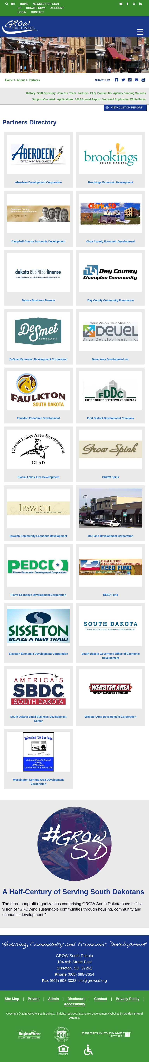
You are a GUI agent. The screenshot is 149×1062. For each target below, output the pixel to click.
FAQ (93, 93)
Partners (83, 93)
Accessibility (74, 1004)
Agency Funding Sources (129, 93)
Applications (65, 99)
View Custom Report (124, 107)
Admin (53, 999)
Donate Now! (36, 8)
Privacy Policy (127, 999)
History (30, 93)
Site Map (12, 999)
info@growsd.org (92, 980)
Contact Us (104, 93)
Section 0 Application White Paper (124, 99)
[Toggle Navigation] (140, 32)
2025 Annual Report (87, 99)
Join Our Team (66, 93)
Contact (37, 12)
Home (24, 3)
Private (33, 999)
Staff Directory (46, 93)
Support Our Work (43, 99)
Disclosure (76, 999)
